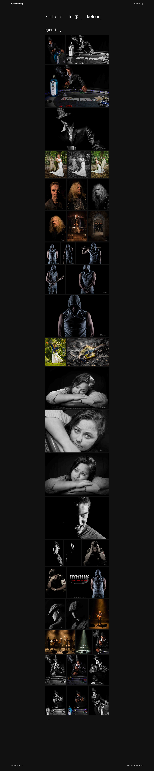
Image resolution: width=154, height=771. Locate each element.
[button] (55, 49)
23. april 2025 (49, 719)
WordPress (139, 765)
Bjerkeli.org (17, 3)
